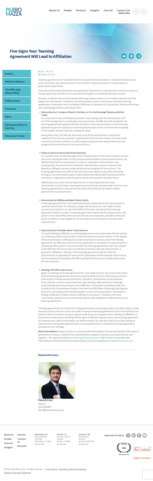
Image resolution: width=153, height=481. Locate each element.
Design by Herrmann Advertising (17, 472)
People (68, 10)
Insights (94, 10)
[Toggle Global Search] (144, 11)
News (8, 116)
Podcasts (10, 108)
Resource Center (15, 136)
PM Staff (21, 446)
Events (9, 73)
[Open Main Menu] (136, 11)
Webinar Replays (15, 81)
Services (81, 10)
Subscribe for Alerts (114, 435)
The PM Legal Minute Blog (13, 91)
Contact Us (123, 10)
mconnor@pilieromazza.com (85, 337)
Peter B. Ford (48, 74)
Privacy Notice (51, 469)
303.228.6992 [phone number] (44, 406)
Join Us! (108, 10)
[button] (123, 56)
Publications (12, 100)
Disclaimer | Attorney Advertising (72, 469)
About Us (54, 10)
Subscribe (124, 13)
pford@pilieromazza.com (120, 340)
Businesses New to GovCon (16, 126)
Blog (41, 71)
